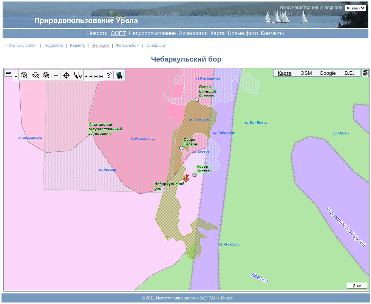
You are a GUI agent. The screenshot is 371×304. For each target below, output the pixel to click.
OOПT (118, 33)
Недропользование (152, 33)
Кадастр (77, 45)
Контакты (272, 33)
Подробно (53, 45)
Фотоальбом (127, 45)
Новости (97, 33)
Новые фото (243, 33)
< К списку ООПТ (21, 45)
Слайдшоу (156, 45)
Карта (217, 33)
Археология (193, 33)
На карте (100, 45)
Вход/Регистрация (299, 7)
